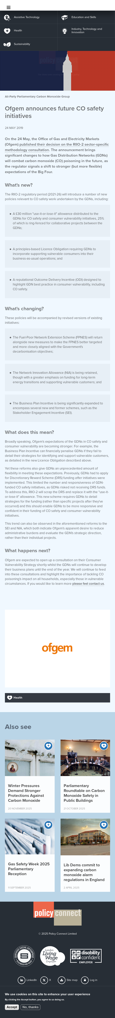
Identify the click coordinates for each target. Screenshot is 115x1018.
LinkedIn (32, 980)
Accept (12, 1007)
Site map (72, 980)
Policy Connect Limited (63, 933)
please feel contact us (88, 584)
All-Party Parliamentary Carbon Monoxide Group (37, 96)
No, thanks (30, 1007)
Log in (93, 980)
